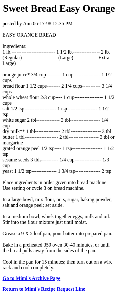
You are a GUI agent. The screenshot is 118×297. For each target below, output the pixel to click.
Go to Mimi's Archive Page (31, 278)
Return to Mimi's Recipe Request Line (44, 289)
